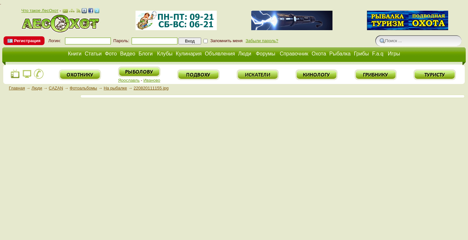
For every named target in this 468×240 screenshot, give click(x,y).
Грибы (361, 53)
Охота (319, 53)
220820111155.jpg (151, 88)
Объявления (220, 53)
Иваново (151, 80)
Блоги (145, 53)
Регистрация (27, 40)
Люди (244, 53)
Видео (127, 53)
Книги (75, 53)
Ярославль (129, 80)
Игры (394, 53)
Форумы (265, 53)
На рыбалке (115, 88)
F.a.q (378, 53)
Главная (17, 88)
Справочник (294, 53)
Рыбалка (339, 53)
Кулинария (189, 53)
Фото (111, 53)
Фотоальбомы (83, 88)
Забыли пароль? (262, 40)
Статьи (93, 53)
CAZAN (56, 88)
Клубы (165, 53)
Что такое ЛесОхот (39, 10)
